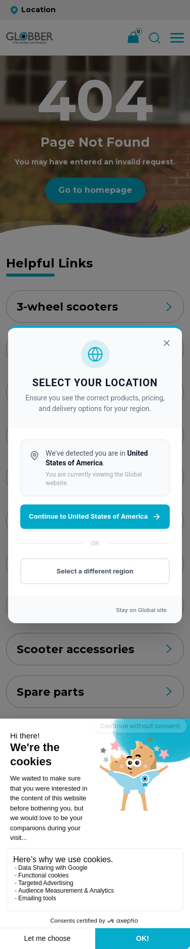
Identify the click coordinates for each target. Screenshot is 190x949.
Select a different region (95, 571)
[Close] (167, 343)
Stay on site (141, 610)
